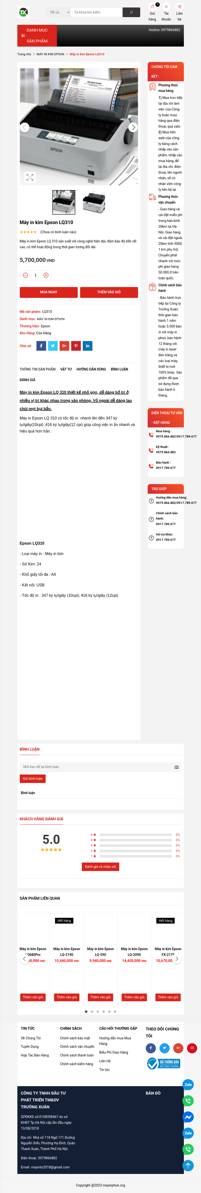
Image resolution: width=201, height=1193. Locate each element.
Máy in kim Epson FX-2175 (168, 952)
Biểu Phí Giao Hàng (113, 1052)
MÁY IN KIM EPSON (50, 54)
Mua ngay (48, 292)
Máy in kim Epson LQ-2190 (66, 952)
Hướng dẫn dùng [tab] (91, 369)
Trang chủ (24, 54)
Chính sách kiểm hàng (76, 1064)
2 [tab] (92, 1011)
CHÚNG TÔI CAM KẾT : (164, 71)
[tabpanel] (33, 959)
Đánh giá (27, 380)
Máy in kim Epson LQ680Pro (33, 952)
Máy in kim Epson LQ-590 (100, 952)
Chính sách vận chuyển (77, 1047)
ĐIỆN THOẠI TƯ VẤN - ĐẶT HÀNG (167, 418)
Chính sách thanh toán (77, 1055)
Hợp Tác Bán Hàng (35, 1055)
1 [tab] (86, 1011)
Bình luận (119, 369)
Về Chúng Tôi (31, 1038)
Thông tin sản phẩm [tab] (38, 369)
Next (133, 127)
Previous (24, 127)
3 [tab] (98, 1011)
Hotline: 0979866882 (164, 30)
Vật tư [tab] (66, 369)
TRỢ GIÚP (159, 489)
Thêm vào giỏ (109, 292)
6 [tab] (115, 1011)
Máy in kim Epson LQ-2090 (134, 952)
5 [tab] (109, 1011)
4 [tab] (103, 1011)
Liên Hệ (105, 1061)
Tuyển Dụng (30, 1047)
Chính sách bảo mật (75, 1038)
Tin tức (104, 1070)
